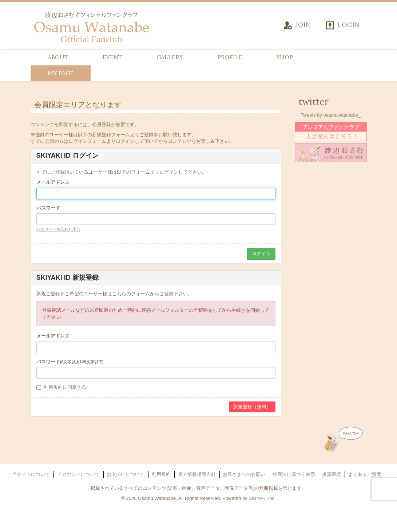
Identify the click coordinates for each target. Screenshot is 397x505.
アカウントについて (78, 474)
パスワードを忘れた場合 (58, 229)
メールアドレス (53, 182)
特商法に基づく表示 (294, 474)
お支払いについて (125, 474)
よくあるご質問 (364, 474)
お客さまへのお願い (244, 474)
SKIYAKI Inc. (262, 498)
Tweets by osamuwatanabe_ (331, 115)
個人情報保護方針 (197, 474)
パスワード (48, 208)
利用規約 (53, 387)
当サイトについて (31, 474)
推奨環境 (331, 474)
